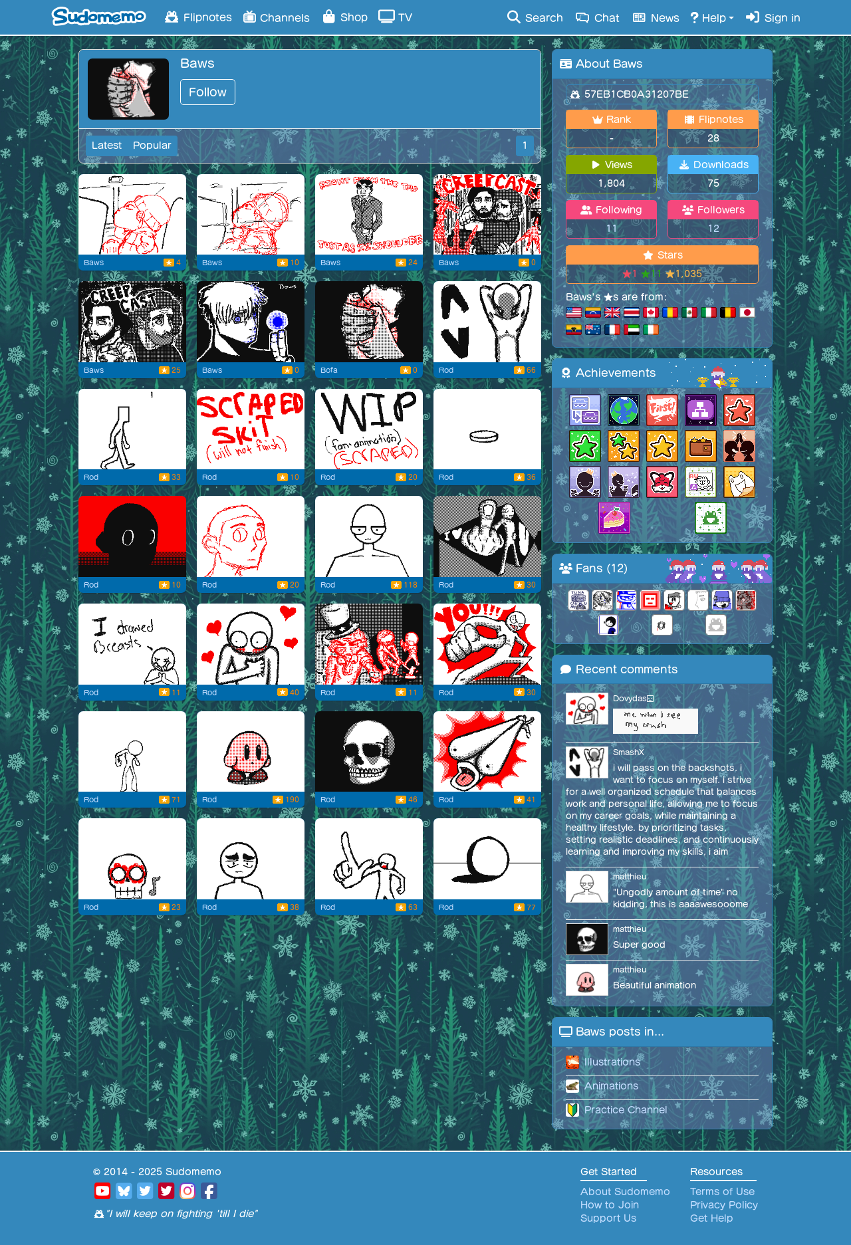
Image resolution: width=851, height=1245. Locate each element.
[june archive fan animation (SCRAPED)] (369, 429)
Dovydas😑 (633, 698)
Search (534, 17)
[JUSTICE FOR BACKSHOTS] (487, 321)
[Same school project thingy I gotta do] (132, 214)
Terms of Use (722, 1191)
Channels (276, 16)
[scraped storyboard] (250, 429)
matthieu (629, 876)
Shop (344, 16)
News (654, 17)
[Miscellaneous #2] (250, 644)
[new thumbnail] (369, 321)
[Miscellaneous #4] (132, 536)
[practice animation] (132, 429)
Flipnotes (197, 16)
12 (713, 228)
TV (395, 16)
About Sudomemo (625, 1191)
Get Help (711, 1218)
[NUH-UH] (369, 858)
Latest (107, 145)
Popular (152, 145)
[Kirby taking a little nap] (250, 751)
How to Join (609, 1205)
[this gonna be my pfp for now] (487, 751)
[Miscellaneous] (369, 644)
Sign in (772, 17)
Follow (208, 92)
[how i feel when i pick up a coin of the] (487, 429)
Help (708, 17)
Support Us (608, 1218)
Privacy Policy (724, 1205)
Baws (94, 262)
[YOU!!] (487, 644)
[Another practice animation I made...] (132, 751)
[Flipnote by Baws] (369, 214)
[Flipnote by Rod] (250, 536)
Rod (446, 370)
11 (612, 228)
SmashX (628, 752)
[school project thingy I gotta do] (250, 214)
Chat (597, 17)
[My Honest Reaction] (487, 858)
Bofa (329, 370)
